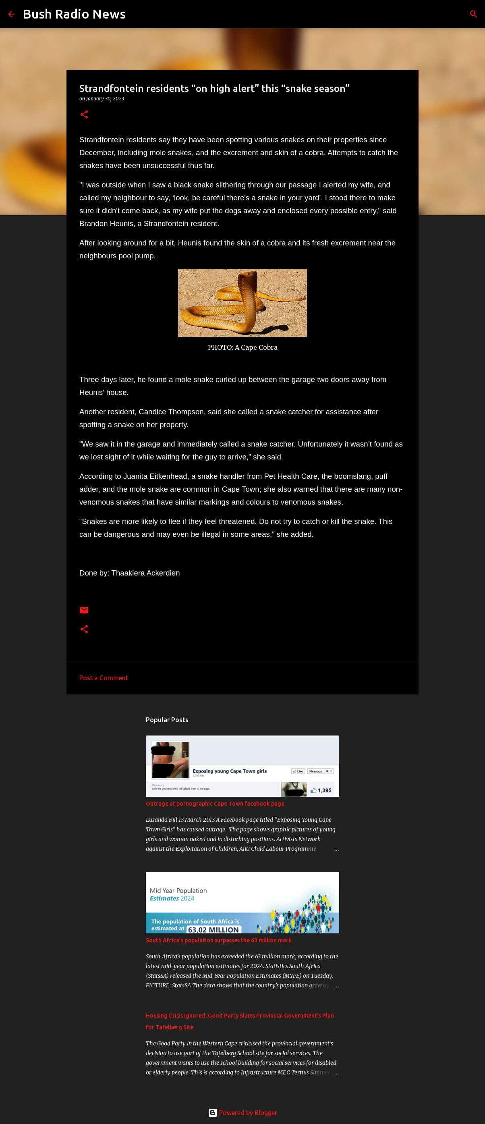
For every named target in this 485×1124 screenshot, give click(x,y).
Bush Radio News (74, 13)
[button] (84, 115)
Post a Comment (103, 677)
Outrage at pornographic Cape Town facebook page (215, 803)
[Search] (137, 14)
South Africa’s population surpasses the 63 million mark (219, 940)
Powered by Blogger (242, 1112)
